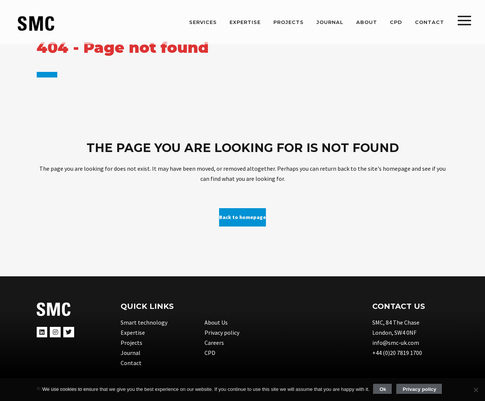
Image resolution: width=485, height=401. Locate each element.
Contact (131, 363)
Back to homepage (242, 217)
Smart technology (144, 322)
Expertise (133, 332)
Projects (131, 342)
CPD (209, 352)
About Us (216, 322)
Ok (382, 389)
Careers (214, 342)
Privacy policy (221, 332)
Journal (130, 352)
